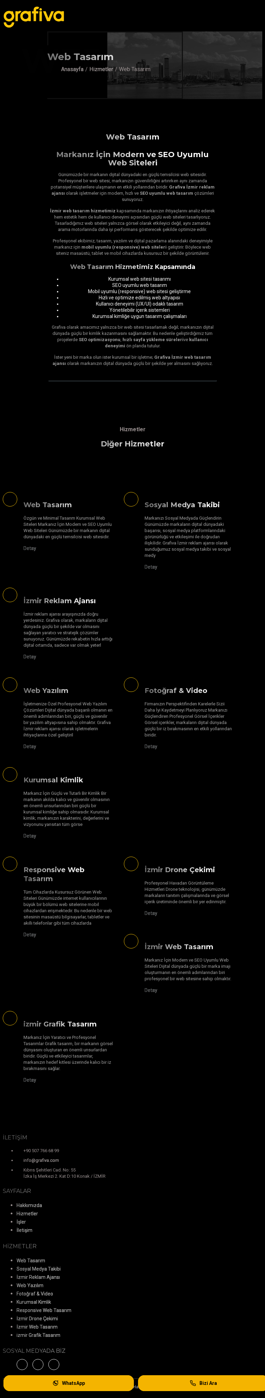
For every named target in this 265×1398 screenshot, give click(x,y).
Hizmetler (101, 69)
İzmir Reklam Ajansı (38, 1277)
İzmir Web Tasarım (37, 1327)
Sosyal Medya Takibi (39, 1269)
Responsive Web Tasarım (44, 1310)
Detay (29, 548)
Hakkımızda (29, 1205)
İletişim (24, 1230)
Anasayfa (72, 69)
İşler (21, 1222)
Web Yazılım (30, 1285)
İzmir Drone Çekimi (37, 1318)
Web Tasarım (31, 1260)
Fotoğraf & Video (35, 1293)
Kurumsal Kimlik (34, 1302)
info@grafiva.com (41, 1160)
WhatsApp (68, 1383)
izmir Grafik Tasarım (38, 1335)
